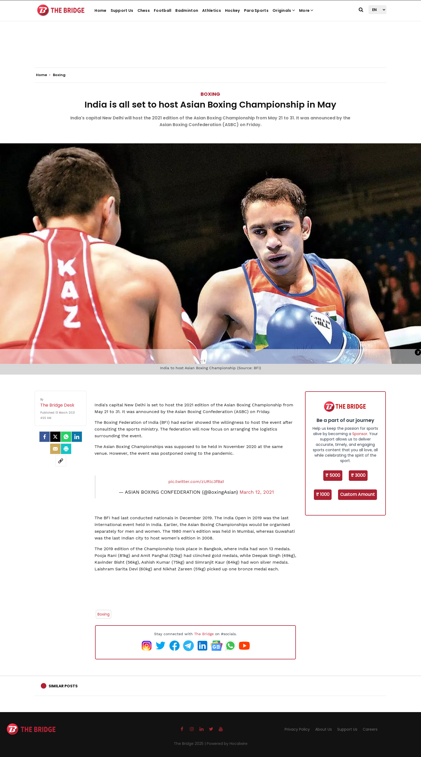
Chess (143, 10)
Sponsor (359, 433)
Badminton (186, 10)
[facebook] (44, 436)
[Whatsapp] (66, 436)
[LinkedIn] (76, 436)
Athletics (211, 10)
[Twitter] (55, 436)
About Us (323, 729)
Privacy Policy (297, 729)
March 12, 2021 (256, 492)
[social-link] (60, 461)
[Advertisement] (210, 51)
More (306, 10)
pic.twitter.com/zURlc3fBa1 (196, 481)
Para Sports (256, 10)
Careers (370, 729)
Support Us (122, 10)
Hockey (232, 10)
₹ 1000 (322, 494)
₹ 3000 (358, 475)
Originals (284, 10)
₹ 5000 (332, 475)
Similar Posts (63, 686)
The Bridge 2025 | (190, 743)
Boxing (210, 94)
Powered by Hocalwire (227, 743)
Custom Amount (357, 494)
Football (162, 10)
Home (100, 10)
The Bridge (204, 634)
